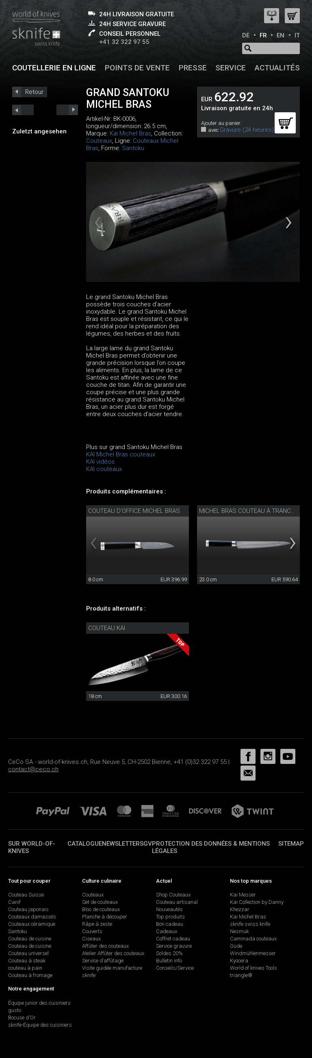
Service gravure (174, 946)
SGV (146, 843)
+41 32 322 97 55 (124, 42)
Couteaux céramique (31, 924)
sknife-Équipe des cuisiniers (40, 1025)
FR (263, 35)
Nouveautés (169, 909)
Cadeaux (166, 931)
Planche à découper (104, 917)
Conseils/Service (175, 968)
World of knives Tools (253, 968)
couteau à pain (25, 968)
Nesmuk (239, 931)
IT (297, 35)
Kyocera (239, 961)
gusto (14, 1010)
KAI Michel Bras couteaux (120, 454)
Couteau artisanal (177, 902)
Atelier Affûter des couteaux (113, 953)
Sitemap (291, 843)
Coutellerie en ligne (54, 67)
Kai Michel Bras (130, 133)
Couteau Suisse (26, 895)
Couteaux (99, 140)
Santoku (133, 148)
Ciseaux (91, 939)
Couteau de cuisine (29, 939)
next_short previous (23, 110)
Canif (14, 902)
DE (245, 35)
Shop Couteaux (173, 895)
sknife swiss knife (250, 924)
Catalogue (84, 843)
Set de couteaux (100, 902)
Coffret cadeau (173, 939)
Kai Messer (243, 895)
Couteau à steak (27, 961)
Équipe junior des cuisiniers (39, 1003)
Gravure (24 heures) (247, 129)
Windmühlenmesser (253, 953)
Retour (34, 92)
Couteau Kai (106, 628)
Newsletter (121, 843)
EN (280, 35)
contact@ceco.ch (33, 769)
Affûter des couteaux (105, 946)
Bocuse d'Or (22, 1017)
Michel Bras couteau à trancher (250, 511)
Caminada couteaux (253, 939)
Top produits (170, 917)
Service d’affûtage (103, 961)
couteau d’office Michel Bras (134, 511)
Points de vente (137, 67)
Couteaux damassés (32, 917)
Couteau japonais (28, 909)
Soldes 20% (169, 953)
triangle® (241, 975)
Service (230, 67)
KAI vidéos (100, 461)
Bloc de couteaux (101, 909)
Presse (193, 67)
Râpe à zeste (97, 924)
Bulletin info (169, 961)
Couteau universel (28, 953)
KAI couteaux (104, 469)
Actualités (277, 67)
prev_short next (67, 110)
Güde (236, 946)
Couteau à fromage (30, 975)
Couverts (92, 931)
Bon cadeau (169, 924)
